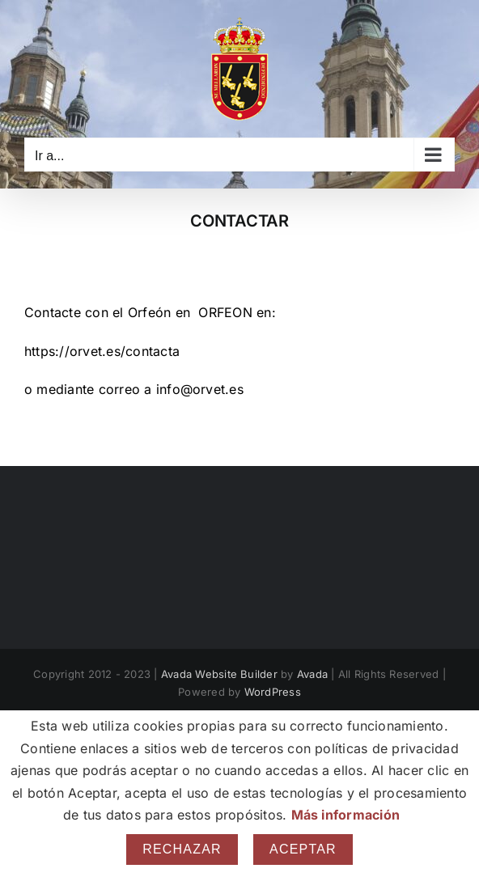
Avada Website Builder (219, 673)
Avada (312, 673)
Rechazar (182, 849)
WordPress (272, 691)
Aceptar (303, 849)
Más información (346, 815)
